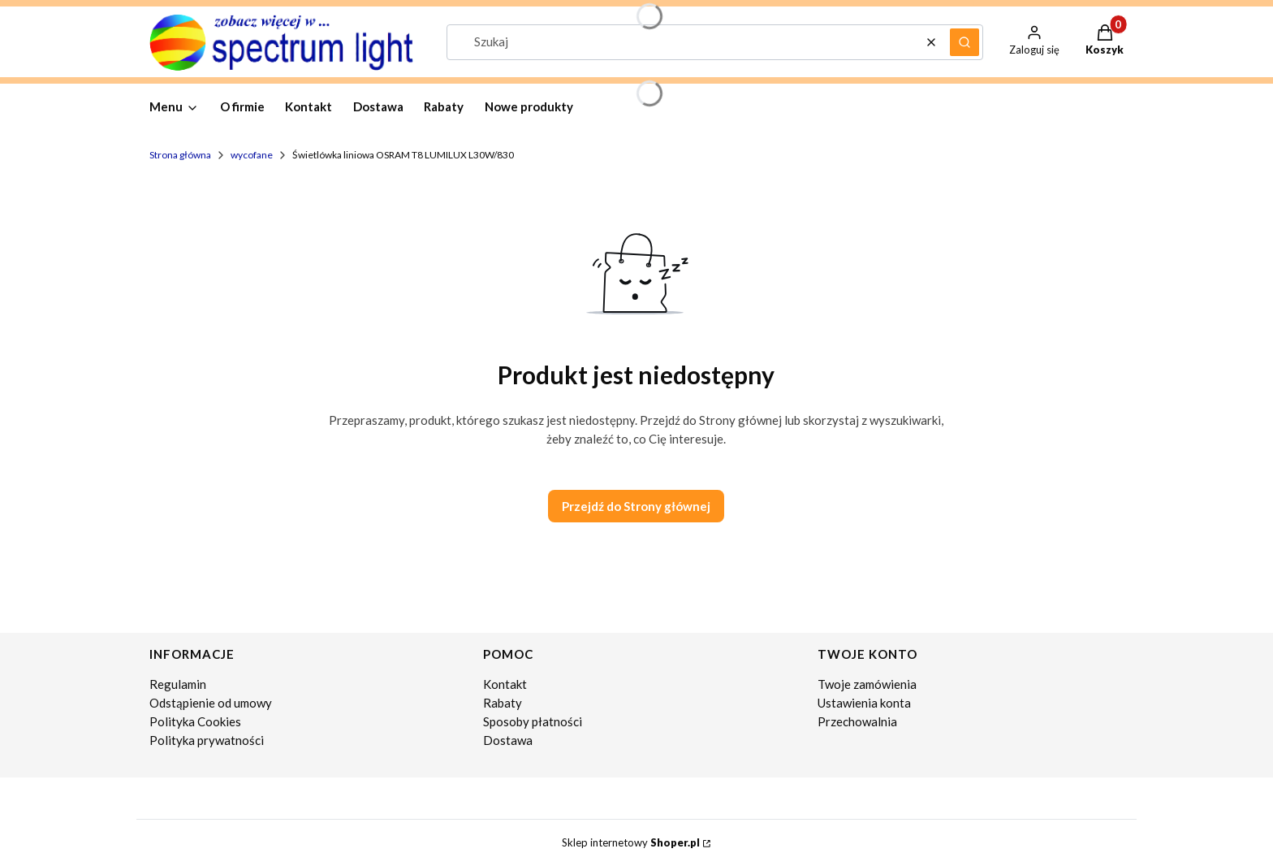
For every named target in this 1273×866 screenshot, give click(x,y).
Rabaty (502, 702)
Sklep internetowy (631, 842)
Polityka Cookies (195, 721)
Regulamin (177, 684)
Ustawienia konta (864, 702)
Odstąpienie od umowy (210, 702)
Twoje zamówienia (867, 684)
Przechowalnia (857, 721)
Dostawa (508, 740)
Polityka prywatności (206, 740)
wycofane (252, 155)
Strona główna (180, 155)
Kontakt (505, 684)
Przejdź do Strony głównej (636, 506)
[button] (964, 42)
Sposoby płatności (532, 721)
